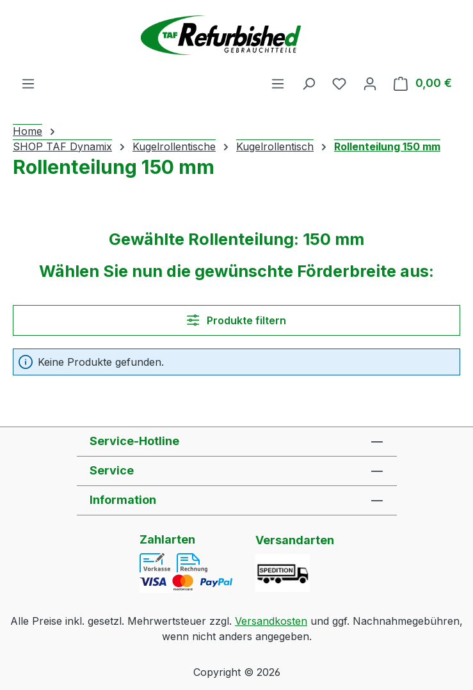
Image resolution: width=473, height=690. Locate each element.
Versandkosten (271, 621)
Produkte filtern (236, 320)
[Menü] (28, 83)
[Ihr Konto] (370, 83)
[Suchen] (308, 83)
